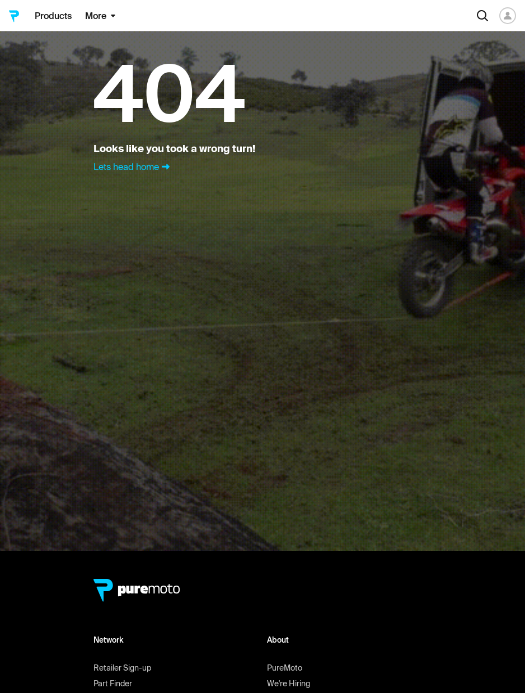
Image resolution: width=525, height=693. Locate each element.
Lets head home (132, 166)
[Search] (482, 15)
